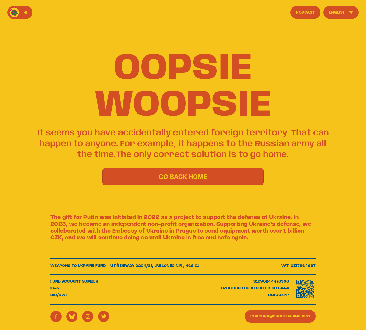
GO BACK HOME (183, 177)
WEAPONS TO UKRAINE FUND (78, 266)
